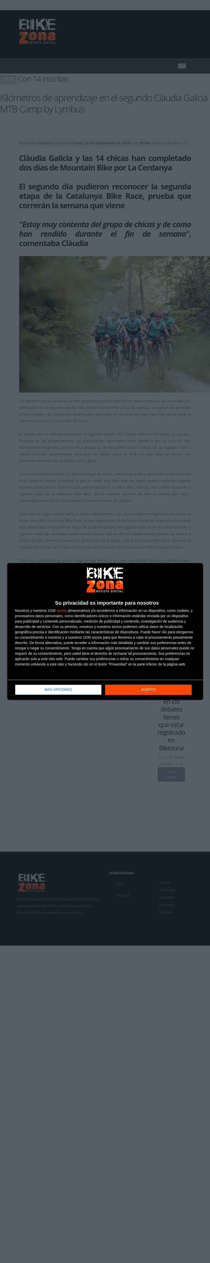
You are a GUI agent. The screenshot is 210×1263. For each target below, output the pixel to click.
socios (62, 611)
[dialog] (105, 631)
